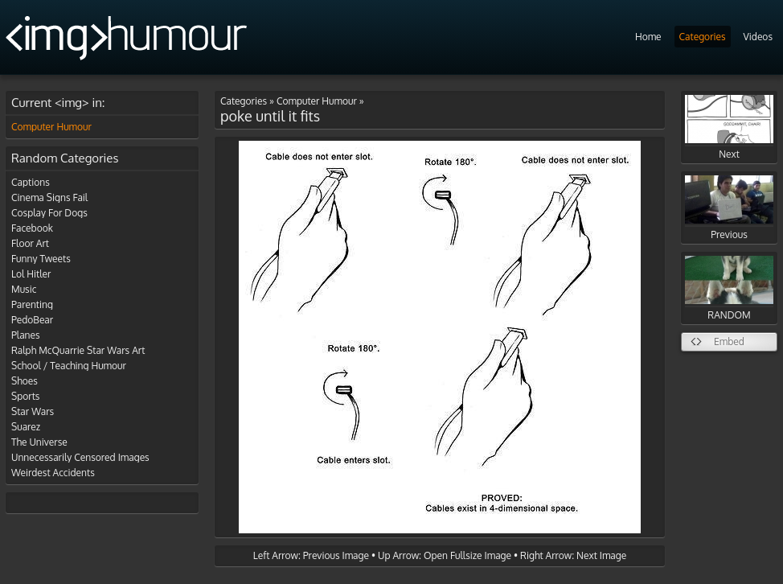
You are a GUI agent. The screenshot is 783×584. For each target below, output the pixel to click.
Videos (758, 37)
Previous (729, 208)
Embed (729, 341)
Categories (702, 37)
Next (729, 127)
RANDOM (729, 288)
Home (648, 37)
